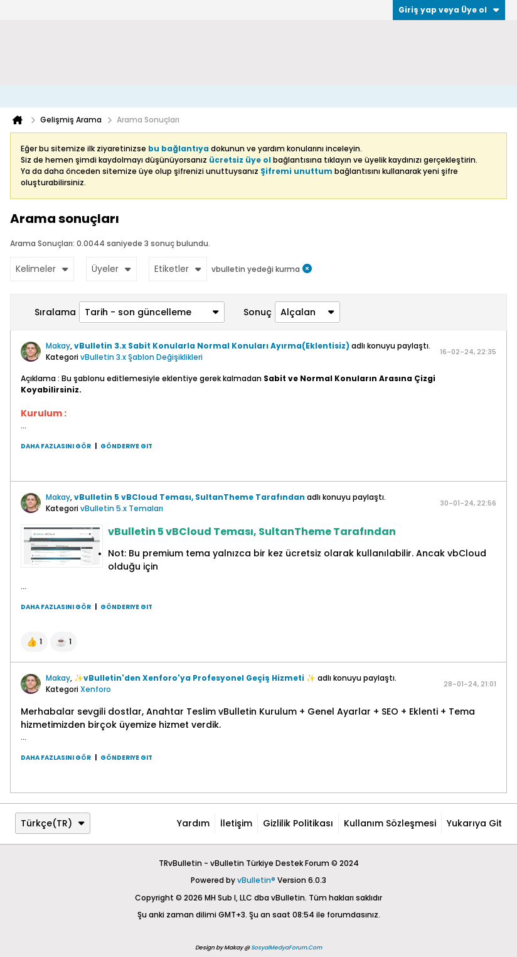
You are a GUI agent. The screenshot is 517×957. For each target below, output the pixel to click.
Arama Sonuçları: (42, 243)
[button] (34, 642)
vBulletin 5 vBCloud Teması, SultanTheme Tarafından (189, 497)
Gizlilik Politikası (298, 823)
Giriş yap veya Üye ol (448, 9)
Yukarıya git (474, 823)
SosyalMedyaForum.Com (286, 947)
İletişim (236, 823)
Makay (58, 345)
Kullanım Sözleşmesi (390, 823)
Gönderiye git (126, 446)
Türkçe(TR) (53, 823)
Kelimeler (42, 268)
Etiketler (177, 268)
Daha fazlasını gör (56, 446)
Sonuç (257, 312)
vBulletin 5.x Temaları (121, 508)
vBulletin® (256, 880)
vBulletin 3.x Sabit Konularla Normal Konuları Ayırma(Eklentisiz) (211, 345)
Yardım (193, 823)
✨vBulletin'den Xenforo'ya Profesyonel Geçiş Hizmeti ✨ (195, 678)
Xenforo (95, 689)
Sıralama (55, 312)
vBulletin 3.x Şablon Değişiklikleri (141, 357)
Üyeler (111, 268)
